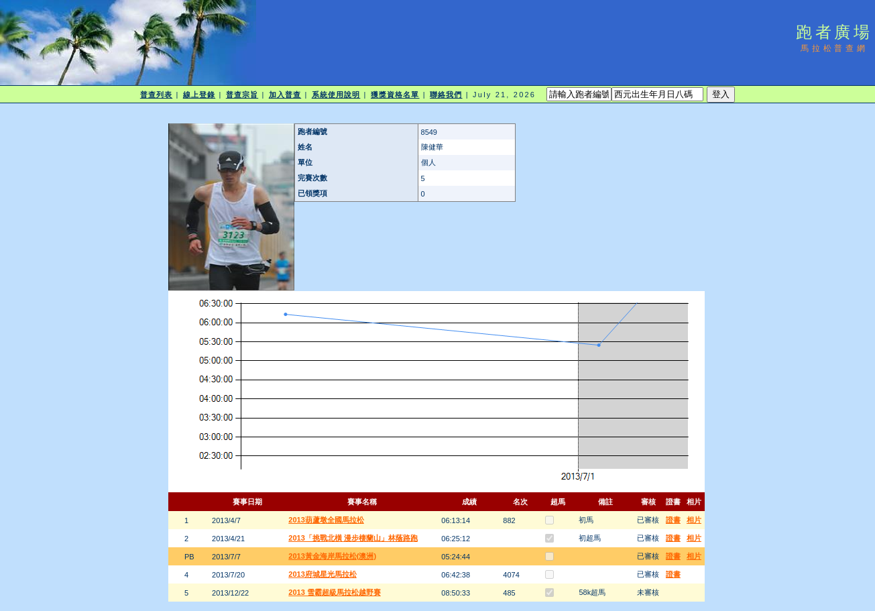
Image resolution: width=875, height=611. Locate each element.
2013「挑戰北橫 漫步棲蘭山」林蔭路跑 (353, 538)
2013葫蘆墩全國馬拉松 (325, 520)
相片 (694, 520)
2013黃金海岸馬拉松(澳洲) (332, 556)
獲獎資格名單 (395, 95)
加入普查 (285, 95)
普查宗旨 (242, 95)
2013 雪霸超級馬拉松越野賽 (334, 592)
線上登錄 (199, 95)
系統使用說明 (336, 95)
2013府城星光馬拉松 (322, 574)
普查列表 (156, 95)
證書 (673, 520)
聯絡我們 (446, 95)
